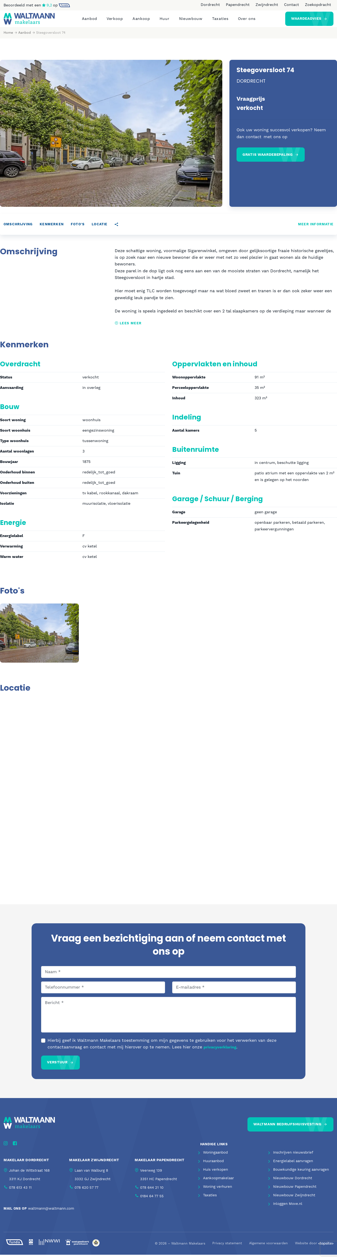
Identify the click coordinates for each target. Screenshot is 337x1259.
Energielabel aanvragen (293, 1165)
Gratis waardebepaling (267, 159)
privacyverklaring (220, 1051)
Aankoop (141, 21)
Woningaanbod (215, 1157)
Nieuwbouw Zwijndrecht (294, 1200)
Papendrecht (238, 4)
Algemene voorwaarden (268, 1248)
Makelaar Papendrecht (160, 1164)
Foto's (78, 228)
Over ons (247, 21)
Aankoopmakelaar (218, 1182)
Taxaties (220, 21)
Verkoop (115, 21)
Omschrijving (18, 228)
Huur (165, 21)
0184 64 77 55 (152, 1200)
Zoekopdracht (318, 4)
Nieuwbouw (191, 21)
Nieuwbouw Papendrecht (294, 1191)
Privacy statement (227, 1248)
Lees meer (128, 327)
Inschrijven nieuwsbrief (293, 1157)
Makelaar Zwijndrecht (94, 1164)
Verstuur (57, 1066)
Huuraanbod (213, 1165)
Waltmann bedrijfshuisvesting (287, 1128)
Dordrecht (210, 4)
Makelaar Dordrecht (26, 1164)
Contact (291, 4)
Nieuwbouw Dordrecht (292, 1182)
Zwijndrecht (267, 4)
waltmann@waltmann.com (51, 1213)
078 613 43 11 (20, 1192)
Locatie (99, 228)
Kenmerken (52, 228)
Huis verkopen (215, 1174)
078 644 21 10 (151, 1192)
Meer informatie (315, 228)
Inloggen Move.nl (287, 1208)
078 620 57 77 (86, 1192)
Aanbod (89, 21)
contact (254, 141)
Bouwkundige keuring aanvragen (301, 1174)
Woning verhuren (217, 1191)
